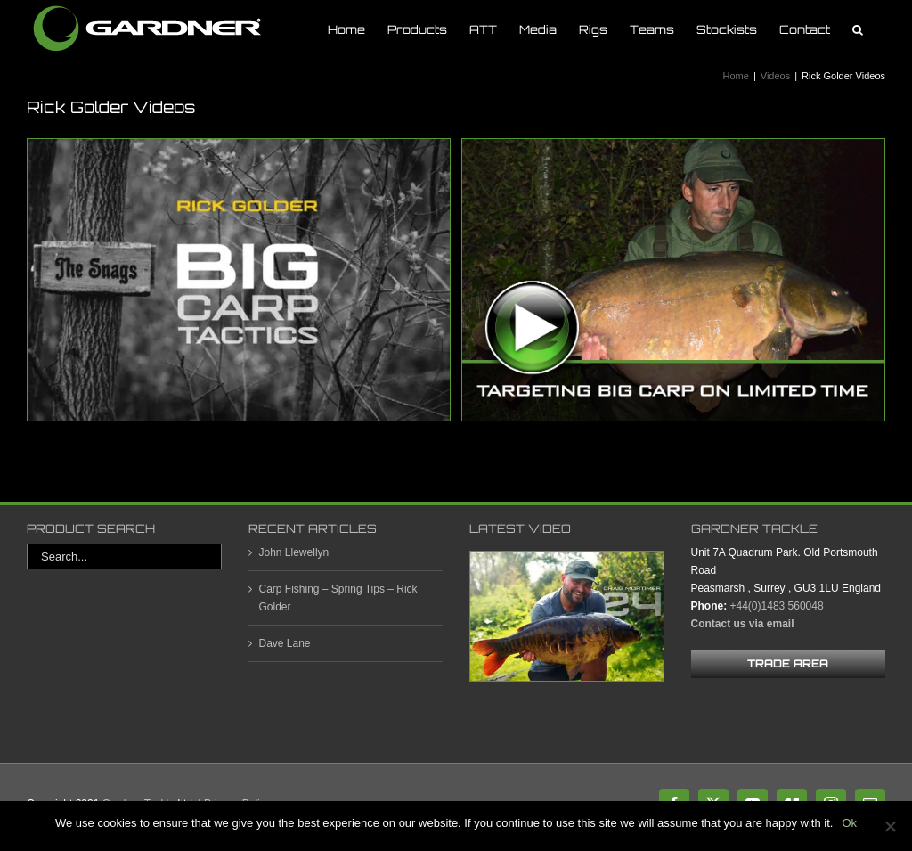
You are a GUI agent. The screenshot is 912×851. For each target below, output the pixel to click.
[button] (857, 29)
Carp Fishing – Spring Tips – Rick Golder (338, 598)
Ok (849, 823)
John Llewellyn (294, 552)
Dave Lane (285, 643)
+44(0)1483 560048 (777, 606)
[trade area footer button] (788, 664)
